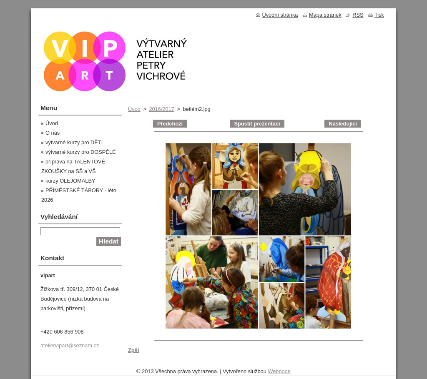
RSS (357, 15)
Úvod (134, 109)
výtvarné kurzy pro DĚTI (74, 142)
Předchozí (170, 123)
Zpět (133, 350)
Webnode (279, 373)
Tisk (379, 15)
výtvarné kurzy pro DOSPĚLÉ (80, 152)
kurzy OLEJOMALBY (70, 181)
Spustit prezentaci (257, 123)
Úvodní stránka (280, 15)
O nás (52, 133)
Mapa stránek (325, 15)
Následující (343, 123)
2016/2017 (161, 109)
